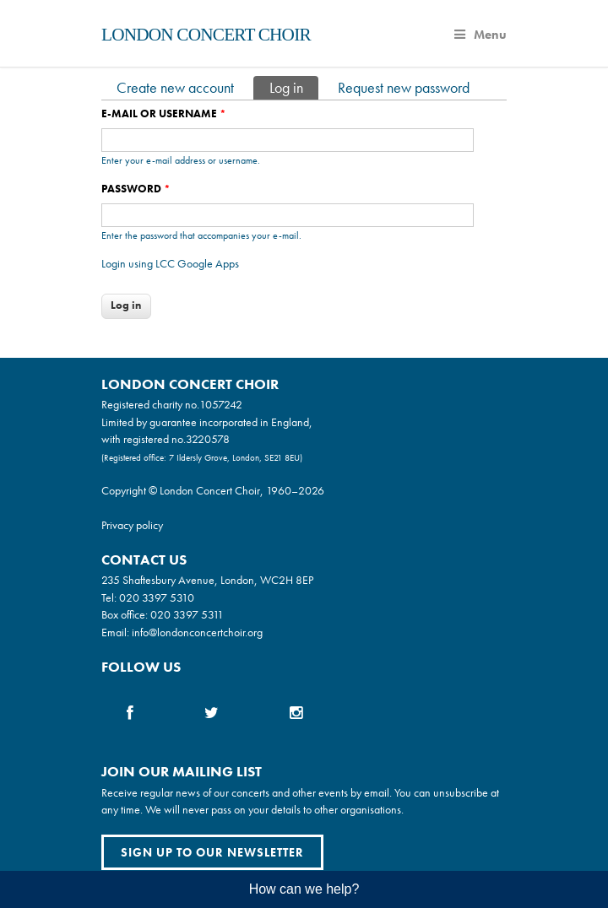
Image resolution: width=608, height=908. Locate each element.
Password (136, 188)
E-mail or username (163, 113)
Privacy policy (132, 524)
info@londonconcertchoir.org (197, 632)
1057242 (220, 404)
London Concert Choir (206, 34)
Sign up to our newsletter (212, 852)
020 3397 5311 (187, 614)
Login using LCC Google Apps (170, 263)
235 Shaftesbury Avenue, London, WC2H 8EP (207, 579)
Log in (293, 86)
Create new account (175, 87)
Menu (480, 34)
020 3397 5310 (156, 597)
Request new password (404, 87)
